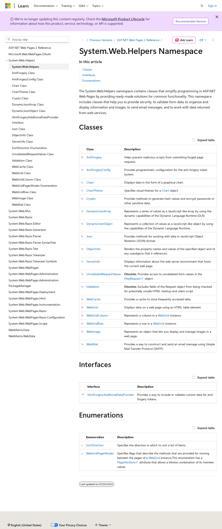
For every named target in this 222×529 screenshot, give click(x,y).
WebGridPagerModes (100, 453)
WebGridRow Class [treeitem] (24, 192)
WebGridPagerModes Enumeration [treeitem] (34, 186)
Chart (90, 182)
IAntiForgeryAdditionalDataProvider (110, 395)
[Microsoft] (8, 6)
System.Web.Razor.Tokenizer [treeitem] (27, 255)
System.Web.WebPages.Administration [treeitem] (33, 274)
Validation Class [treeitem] (22, 160)
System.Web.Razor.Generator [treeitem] (27, 230)
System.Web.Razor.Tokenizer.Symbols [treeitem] (33, 261)
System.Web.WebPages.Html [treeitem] (27, 298)
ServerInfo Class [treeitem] (22, 141)
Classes (87, 69)
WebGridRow (94, 323)
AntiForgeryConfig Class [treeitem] (27, 79)
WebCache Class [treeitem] (22, 167)
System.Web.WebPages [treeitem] (24, 268)
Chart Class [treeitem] (19, 86)
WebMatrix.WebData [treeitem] (22, 336)
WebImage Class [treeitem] (22, 198)
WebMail (92, 344)
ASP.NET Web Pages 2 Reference (138, 40)
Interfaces (88, 75)
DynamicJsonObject (99, 224)
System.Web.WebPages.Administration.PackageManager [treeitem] (34, 283)
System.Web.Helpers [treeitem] (25, 67)
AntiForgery (94, 157)
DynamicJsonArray (98, 211)
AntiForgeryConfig (98, 170)
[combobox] (37, 39)
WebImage (93, 332)
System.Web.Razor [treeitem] (20, 217)
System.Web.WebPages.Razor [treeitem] (27, 311)
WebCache (93, 299)
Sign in (212, 6)
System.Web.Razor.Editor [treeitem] (25, 223)
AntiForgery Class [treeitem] (23, 73)
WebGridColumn (97, 315)
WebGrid (92, 307)
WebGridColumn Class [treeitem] (26, 179)
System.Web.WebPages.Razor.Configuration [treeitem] (37, 317)
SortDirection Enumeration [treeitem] (29, 148)
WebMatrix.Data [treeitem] (19, 330)
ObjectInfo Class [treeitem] (22, 135)
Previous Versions (101, 40)
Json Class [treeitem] (18, 129)
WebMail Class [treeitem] (21, 204)
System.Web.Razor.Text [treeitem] (23, 249)
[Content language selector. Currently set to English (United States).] (24, 525)
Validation (92, 287)
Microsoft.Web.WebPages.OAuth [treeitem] (30, 54)
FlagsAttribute (126, 462)
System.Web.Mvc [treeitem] (20, 211)
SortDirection (95, 445)
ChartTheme (94, 190)
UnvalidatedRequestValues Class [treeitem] (33, 154)
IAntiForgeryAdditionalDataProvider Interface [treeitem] (35, 120)
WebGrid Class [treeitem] (21, 173)
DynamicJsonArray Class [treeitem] (28, 104)
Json (89, 236)
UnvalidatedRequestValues (103, 274)
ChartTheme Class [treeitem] (23, 92)
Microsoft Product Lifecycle (123, 19)
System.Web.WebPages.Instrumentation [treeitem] (34, 304)
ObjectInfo (93, 249)
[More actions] (213, 40)
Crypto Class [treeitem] (20, 98)
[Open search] (202, 6)
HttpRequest (132, 278)
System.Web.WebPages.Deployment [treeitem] (32, 292)
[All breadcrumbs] (82, 40)
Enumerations (91, 80)
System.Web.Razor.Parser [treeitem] (25, 236)
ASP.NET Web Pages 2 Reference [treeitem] (30, 48)
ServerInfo (93, 261)
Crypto (90, 199)
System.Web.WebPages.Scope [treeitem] (28, 323)
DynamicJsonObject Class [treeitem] (28, 111)
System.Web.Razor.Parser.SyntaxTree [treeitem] (32, 242)
